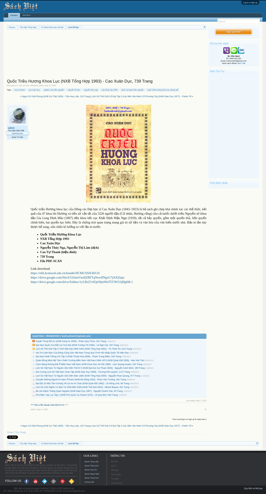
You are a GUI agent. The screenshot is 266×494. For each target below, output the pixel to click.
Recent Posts (28, 19)
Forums (14, 15)
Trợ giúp (115, 479)
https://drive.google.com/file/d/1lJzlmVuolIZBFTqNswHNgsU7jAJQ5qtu (77, 277)
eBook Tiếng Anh (91, 466)
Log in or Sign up (250, 3)
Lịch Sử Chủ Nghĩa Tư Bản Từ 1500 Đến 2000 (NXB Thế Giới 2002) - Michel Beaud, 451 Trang (82, 387)
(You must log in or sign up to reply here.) (190, 419)
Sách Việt (241, 63)
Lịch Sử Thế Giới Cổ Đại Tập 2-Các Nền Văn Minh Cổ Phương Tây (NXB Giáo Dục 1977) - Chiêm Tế (141, 96)
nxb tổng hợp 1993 (109, 89)
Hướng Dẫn (89, 482)
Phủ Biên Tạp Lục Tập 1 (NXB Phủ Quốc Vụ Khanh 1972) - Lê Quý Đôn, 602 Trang (77, 395)
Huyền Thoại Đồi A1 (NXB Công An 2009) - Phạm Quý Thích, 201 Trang (71, 341)
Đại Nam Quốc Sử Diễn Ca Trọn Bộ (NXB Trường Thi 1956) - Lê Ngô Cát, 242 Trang (77, 345)
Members (27, 15)
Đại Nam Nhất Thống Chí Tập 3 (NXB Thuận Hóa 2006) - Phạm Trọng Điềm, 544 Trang (78, 356)
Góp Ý (114, 466)
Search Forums (13, 19)
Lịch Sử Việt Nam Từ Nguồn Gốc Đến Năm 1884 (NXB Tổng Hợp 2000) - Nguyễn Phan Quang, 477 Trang (88, 375)
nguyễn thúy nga (90, 89)
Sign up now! (233, 31)
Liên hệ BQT (117, 483)
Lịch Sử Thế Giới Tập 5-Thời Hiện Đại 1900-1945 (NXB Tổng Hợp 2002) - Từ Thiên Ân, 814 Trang (84, 349)
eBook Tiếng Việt (91, 462)
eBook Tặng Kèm (91, 478)
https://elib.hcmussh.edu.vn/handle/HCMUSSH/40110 (65, 273)
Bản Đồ (114, 461)
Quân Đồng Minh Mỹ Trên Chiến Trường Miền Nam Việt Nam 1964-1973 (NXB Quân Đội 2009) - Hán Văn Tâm (90, 360)
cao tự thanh (19, 89)
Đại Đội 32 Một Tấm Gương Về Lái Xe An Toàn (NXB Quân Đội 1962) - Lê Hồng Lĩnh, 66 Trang (82, 383)
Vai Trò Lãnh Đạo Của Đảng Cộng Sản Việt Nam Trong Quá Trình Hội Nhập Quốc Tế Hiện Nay (82, 352)
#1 (205, 409)
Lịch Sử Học (24, 85)
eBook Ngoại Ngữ (91, 474)
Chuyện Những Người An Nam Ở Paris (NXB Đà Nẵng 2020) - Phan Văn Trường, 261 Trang (81, 379)
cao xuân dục (34, 89)
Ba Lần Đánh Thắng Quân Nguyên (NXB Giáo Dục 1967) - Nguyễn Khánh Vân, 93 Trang (79, 391)
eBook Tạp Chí (90, 470)
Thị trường (116, 474)
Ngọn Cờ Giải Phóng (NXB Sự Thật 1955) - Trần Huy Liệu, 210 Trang (56, 96)
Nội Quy (115, 470)
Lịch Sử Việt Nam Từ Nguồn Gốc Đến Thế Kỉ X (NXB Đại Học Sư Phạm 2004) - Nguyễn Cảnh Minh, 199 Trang (90, 368)
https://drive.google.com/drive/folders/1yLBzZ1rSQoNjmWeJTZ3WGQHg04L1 (82, 282)
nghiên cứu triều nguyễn (53, 89)
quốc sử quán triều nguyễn (132, 89)
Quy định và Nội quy (253, 488)
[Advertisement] (107, 55)
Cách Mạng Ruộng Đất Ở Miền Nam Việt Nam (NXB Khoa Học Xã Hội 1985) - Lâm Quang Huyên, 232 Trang (89, 364)
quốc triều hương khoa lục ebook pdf (162, 89)
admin (41, 85)
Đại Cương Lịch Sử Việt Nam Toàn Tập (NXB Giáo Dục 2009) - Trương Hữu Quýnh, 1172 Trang (83, 372)
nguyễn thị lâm (73, 89)
